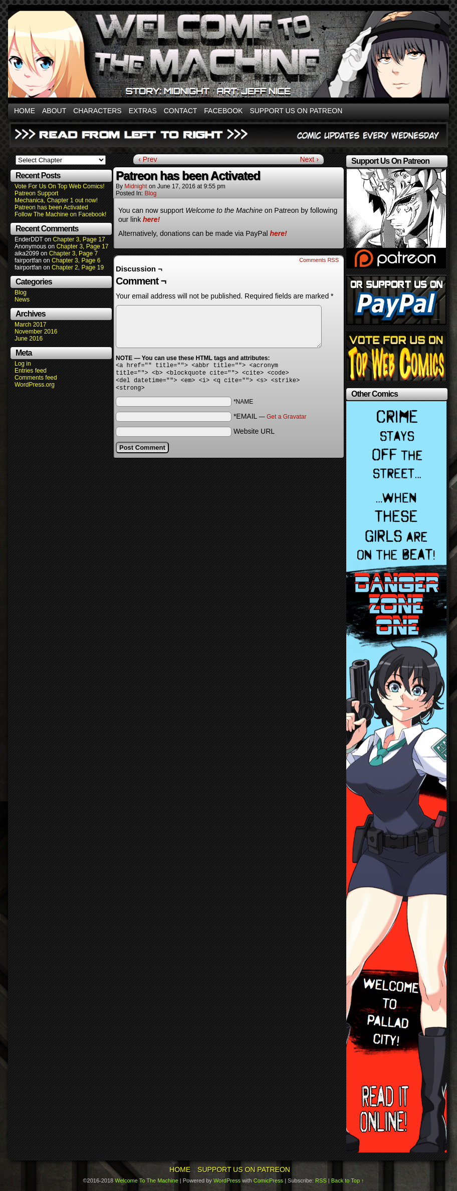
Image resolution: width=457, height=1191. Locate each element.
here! (151, 219)
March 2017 (30, 324)
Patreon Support (36, 193)
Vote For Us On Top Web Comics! (60, 186)
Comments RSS (319, 260)
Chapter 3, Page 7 (73, 253)
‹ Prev (147, 159)
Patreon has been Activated (51, 207)
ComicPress (268, 1180)
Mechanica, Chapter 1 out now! (56, 200)
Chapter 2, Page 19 (78, 267)
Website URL (254, 435)
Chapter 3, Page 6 (76, 260)
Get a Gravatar (286, 420)
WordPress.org (35, 384)
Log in (23, 363)
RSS (321, 1180)
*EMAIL (270, 420)
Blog (21, 292)
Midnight (135, 186)
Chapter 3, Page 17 (79, 239)
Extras (143, 111)
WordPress (227, 1180)
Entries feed (31, 370)
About (54, 111)
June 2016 (29, 338)
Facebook (223, 111)
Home (24, 111)
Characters (97, 111)
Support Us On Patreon (296, 111)
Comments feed (36, 377)
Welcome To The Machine (146, 1180)
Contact (180, 111)
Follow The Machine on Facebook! (60, 214)
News (22, 299)
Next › (309, 159)
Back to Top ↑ (347, 1180)
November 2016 (36, 331)
